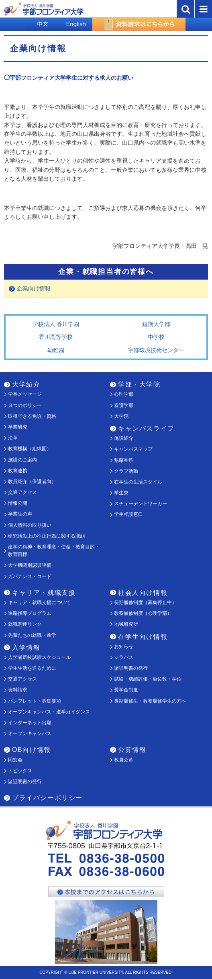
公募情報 (132, 749)
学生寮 (121, 493)
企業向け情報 (34, 288)
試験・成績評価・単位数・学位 (147, 679)
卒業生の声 (20, 514)
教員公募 (123, 760)
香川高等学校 (56, 337)
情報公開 (17, 503)
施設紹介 (123, 438)
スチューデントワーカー (140, 503)
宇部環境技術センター (156, 350)
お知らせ (123, 646)
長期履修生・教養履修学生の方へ (150, 701)
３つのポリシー (25, 405)
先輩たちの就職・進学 (32, 635)
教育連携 (17, 470)
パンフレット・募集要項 (34, 701)
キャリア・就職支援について (39, 602)
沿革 (13, 438)
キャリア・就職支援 (43, 592)
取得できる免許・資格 (32, 416)
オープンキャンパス (29, 733)
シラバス (123, 657)
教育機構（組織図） (29, 448)
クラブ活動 (126, 471)
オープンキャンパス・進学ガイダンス (49, 712)
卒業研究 (17, 427)
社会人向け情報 (142, 592)
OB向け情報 (31, 749)
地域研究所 (126, 624)
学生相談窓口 (128, 514)
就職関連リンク (25, 624)
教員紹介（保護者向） (32, 481)
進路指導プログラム (29, 613)
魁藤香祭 (123, 460)
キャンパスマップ (133, 449)
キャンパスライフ (146, 428)
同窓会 (15, 760)
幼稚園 (55, 350)
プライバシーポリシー (47, 797)
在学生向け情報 (142, 636)
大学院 (121, 416)
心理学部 (123, 394)
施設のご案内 (22, 460)
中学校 (156, 337)
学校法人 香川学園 (56, 324)
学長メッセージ (25, 394)
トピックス (20, 771)
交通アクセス (22, 492)
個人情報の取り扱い (29, 525)
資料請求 (17, 690)
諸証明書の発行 (131, 668)
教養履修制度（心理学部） (143, 613)
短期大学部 (156, 324)
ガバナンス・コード (29, 576)
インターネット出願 (29, 722)
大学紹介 (26, 384)
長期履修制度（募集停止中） (145, 602)
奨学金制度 (126, 690)
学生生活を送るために (32, 668)
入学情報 (26, 647)
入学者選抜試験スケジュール (39, 657)
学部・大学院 (139, 384)
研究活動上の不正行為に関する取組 (46, 536)
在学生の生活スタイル (138, 482)
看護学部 (123, 405)
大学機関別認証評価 (29, 565)
